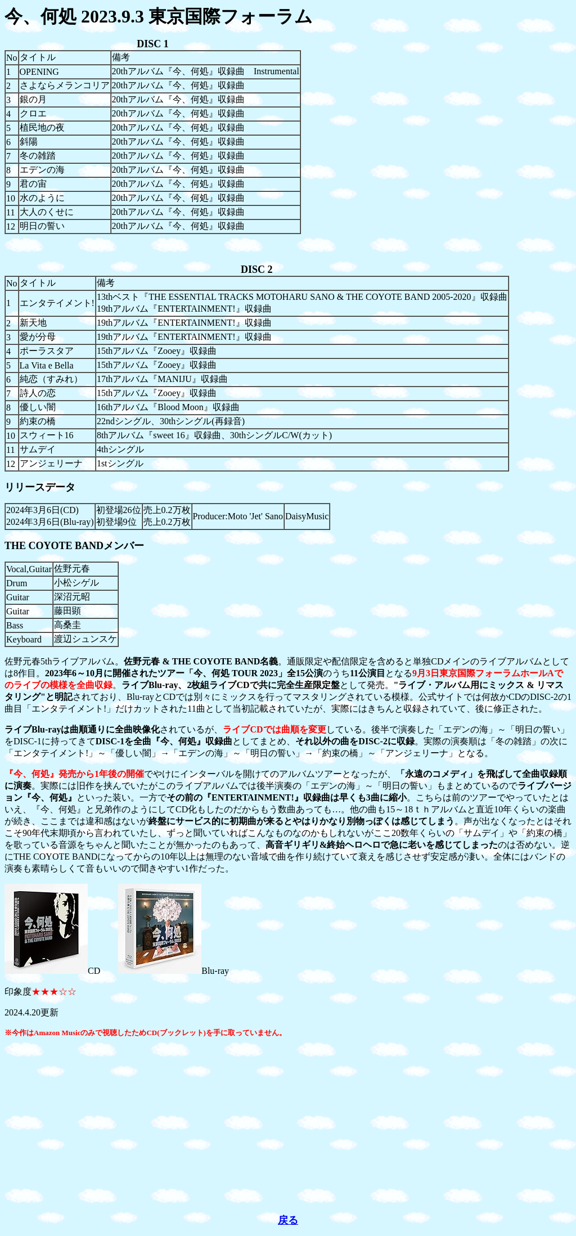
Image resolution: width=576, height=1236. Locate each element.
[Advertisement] (288, 1125)
